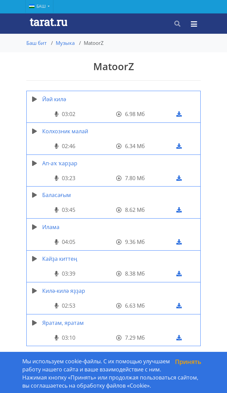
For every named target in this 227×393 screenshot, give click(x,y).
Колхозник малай (65, 131)
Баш (38, 6)
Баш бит (36, 42)
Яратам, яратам (63, 323)
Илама (50, 227)
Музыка (65, 42)
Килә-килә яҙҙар (63, 290)
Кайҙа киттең (59, 258)
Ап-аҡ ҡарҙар (59, 163)
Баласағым (56, 195)
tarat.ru (48, 22)
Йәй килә (54, 99)
